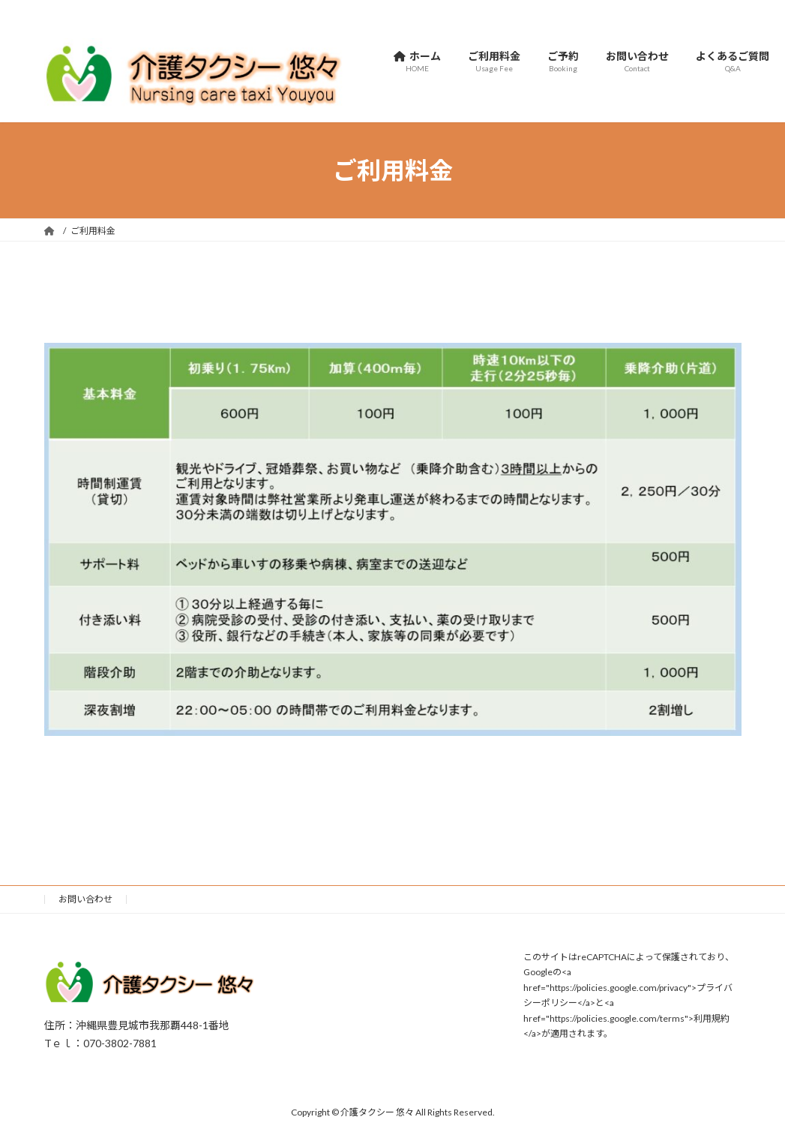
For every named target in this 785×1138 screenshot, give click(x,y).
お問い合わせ (85, 899)
